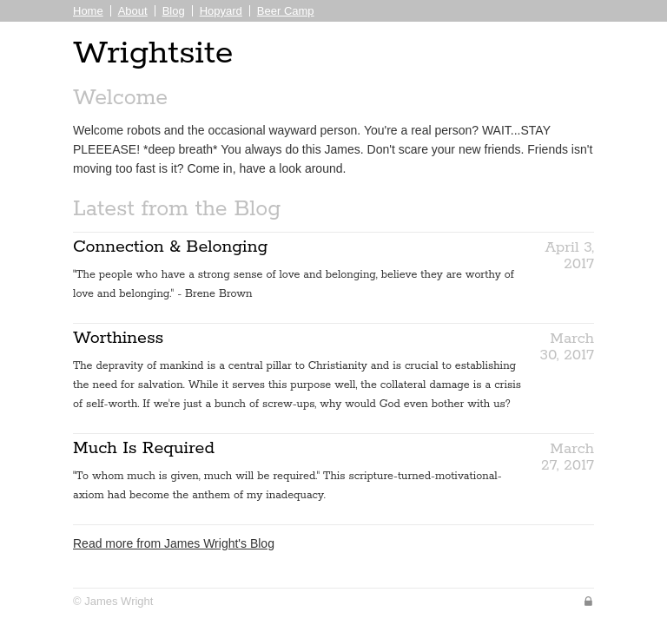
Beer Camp (285, 10)
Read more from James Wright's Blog (173, 543)
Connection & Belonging (170, 247)
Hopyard (221, 10)
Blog (173, 10)
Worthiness (118, 338)
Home (88, 10)
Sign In (589, 600)
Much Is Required (144, 448)
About (133, 10)
